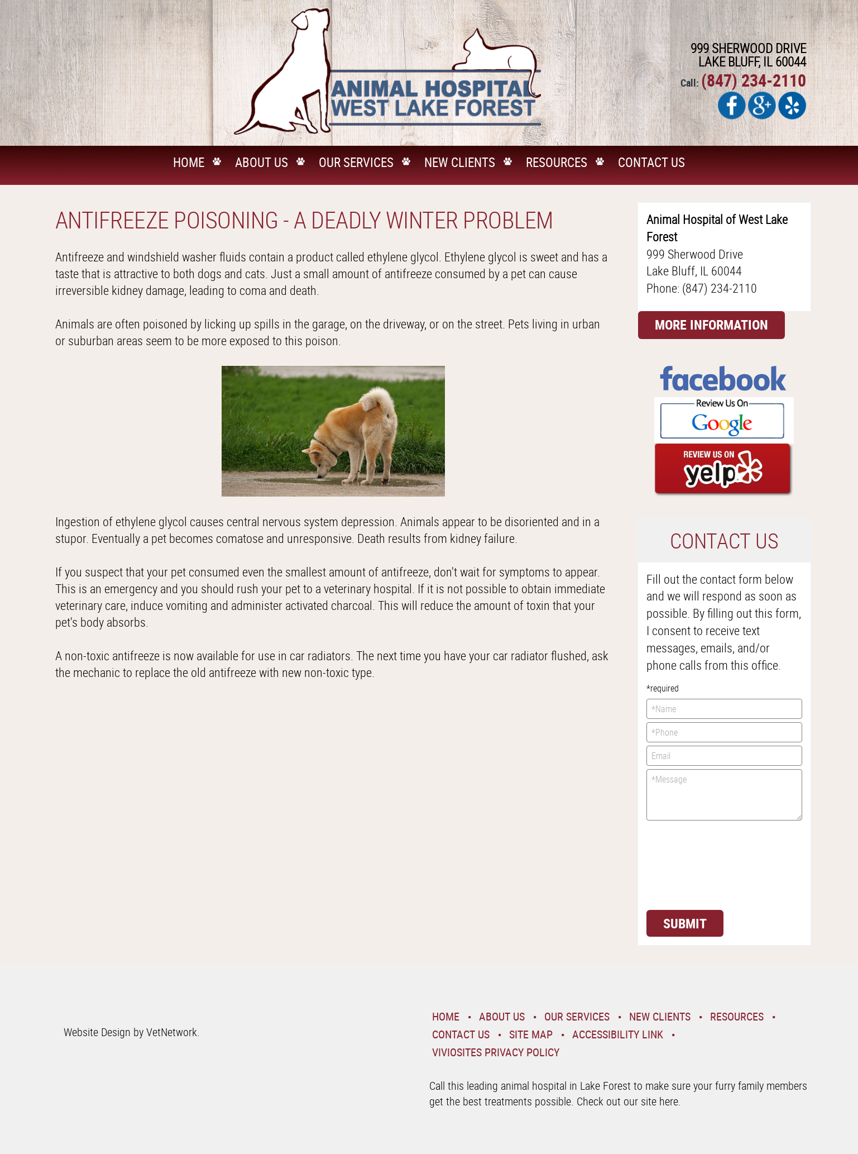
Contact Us (651, 162)
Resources (556, 162)
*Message (724, 795)
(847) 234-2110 (753, 80)
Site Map (531, 1034)
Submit (685, 923)
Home (188, 162)
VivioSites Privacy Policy (495, 1052)
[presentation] (692, 864)
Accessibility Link (617, 1034)
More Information (711, 324)
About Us (261, 162)
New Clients (459, 162)
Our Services (356, 162)
